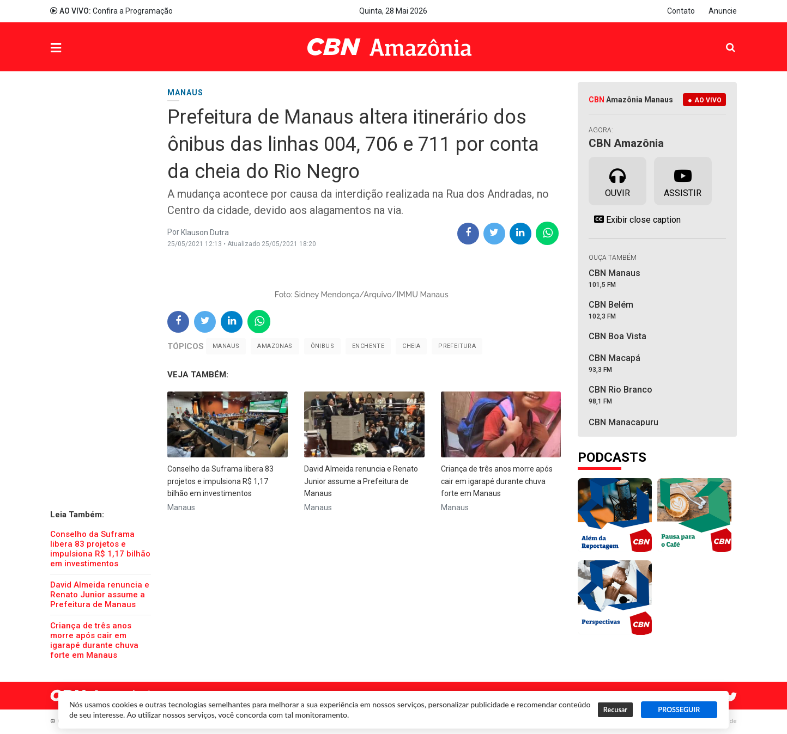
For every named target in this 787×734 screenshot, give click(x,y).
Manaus (226, 346)
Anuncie (723, 11)
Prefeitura (457, 346)
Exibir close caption (635, 219)
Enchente (368, 346)
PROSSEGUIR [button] (679, 710)
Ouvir (617, 180)
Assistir (682, 180)
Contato (681, 11)
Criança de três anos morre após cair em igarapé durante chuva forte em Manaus (94, 640)
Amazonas (274, 346)
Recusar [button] (615, 710)
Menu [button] (78, 48)
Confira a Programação (111, 11)
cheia (411, 346)
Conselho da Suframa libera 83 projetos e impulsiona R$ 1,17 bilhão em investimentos (100, 548)
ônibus (322, 346)
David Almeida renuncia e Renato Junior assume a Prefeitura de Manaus (99, 594)
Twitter (731, 697)
